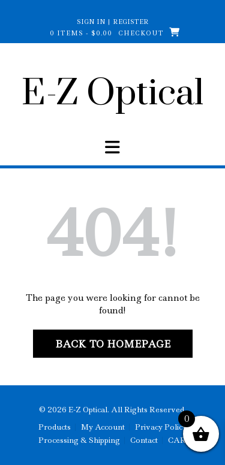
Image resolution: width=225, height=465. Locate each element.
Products (54, 427)
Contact (144, 440)
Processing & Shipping (79, 440)
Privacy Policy (161, 427)
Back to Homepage (112, 344)
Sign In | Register (113, 21)
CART (179, 440)
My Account (103, 427)
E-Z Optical (112, 94)
